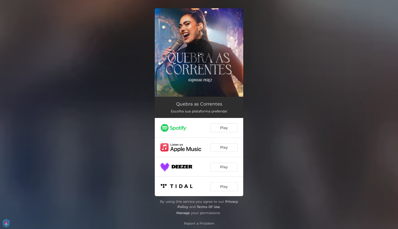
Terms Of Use (208, 207)
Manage (183, 213)
